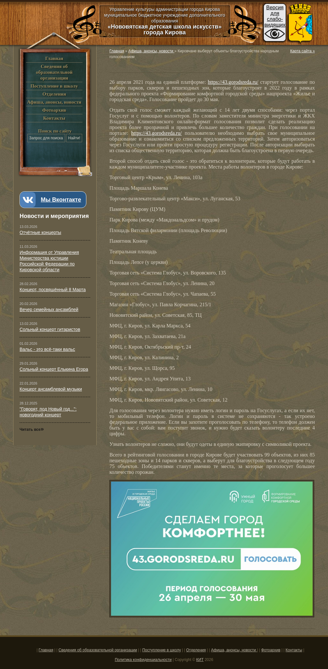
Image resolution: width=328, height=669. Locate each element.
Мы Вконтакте (61, 199)
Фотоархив (54, 110)
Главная (54, 58)
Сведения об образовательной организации (54, 72)
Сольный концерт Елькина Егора (54, 369)
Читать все (32, 429)
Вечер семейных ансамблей (49, 309)
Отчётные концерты (40, 232)
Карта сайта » (302, 51)
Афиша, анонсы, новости (54, 102)
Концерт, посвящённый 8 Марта (53, 289)
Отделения (54, 94)
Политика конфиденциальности (143, 659)
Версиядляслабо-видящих (275, 16)
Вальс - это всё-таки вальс (47, 349)
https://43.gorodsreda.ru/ (233, 82)
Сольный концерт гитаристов (50, 329)
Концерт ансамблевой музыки (51, 389)
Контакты (54, 118)
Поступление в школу (54, 86)
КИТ (199, 659)
